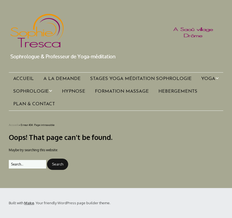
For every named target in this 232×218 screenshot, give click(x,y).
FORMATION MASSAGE (122, 91)
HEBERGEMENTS (177, 91)
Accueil (13, 124)
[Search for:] (27, 164)
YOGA (208, 78)
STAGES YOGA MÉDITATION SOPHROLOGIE (141, 78)
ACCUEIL (23, 78)
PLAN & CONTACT (34, 104)
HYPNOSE (73, 91)
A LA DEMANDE (62, 78)
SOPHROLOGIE (31, 91)
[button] (57, 164)
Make (29, 203)
